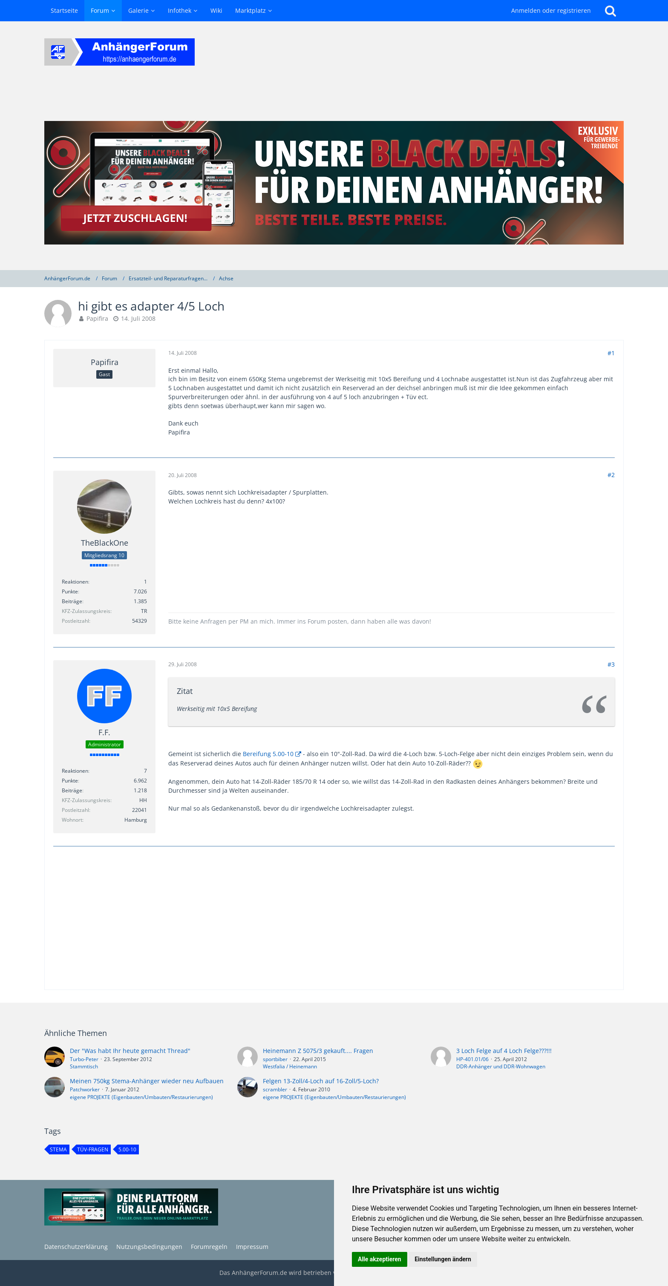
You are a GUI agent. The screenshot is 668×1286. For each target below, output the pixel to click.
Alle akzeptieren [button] (379, 1259)
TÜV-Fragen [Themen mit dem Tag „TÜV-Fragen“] (92, 1149)
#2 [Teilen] (611, 475)
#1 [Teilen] (611, 353)
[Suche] (610, 10)
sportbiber (275, 1059)
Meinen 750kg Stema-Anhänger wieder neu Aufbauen (147, 1081)
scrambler (275, 1089)
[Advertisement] (334, 918)
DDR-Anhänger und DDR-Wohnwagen (500, 1066)
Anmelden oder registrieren (551, 10)
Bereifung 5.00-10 (268, 754)
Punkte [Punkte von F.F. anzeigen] (70, 780)
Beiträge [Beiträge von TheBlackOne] (72, 601)
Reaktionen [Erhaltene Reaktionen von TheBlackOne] (75, 581)
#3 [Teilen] (611, 664)
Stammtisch (84, 1066)
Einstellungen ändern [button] (443, 1259)
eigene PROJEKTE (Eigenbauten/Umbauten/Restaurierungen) (141, 1097)
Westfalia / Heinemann (290, 1066)
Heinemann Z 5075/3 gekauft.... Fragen (318, 1051)
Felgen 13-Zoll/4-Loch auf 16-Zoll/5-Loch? (321, 1081)
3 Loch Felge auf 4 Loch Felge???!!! (504, 1051)
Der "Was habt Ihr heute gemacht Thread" (130, 1051)
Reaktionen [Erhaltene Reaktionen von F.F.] (75, 770)
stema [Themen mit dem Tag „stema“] (58, 1149)
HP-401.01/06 (472, 1059)
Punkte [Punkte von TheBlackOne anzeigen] (70, 591)
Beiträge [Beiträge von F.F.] (72, 790)
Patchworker (85, 1089)
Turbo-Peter (84, 1059)
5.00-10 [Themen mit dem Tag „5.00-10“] (127, 1149)
